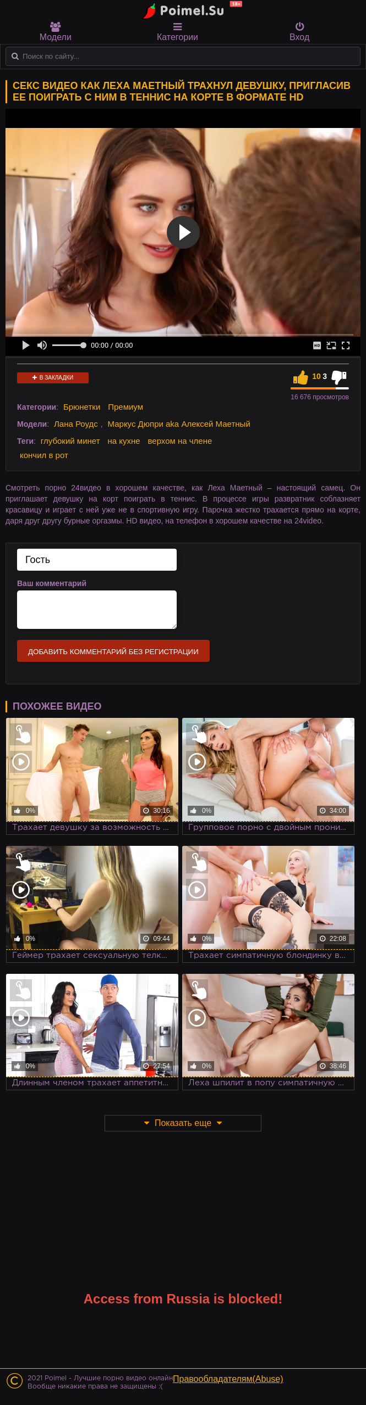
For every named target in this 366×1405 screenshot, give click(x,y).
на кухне (123, 440)
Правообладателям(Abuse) (228, 1379)
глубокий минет (70, 440)
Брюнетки (81, 406)
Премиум (125, 406)
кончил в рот (44, 455)
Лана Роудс (76, 423)
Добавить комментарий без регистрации (113, 652)
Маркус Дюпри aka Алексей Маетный (179, 423)
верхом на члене (180, 440)
